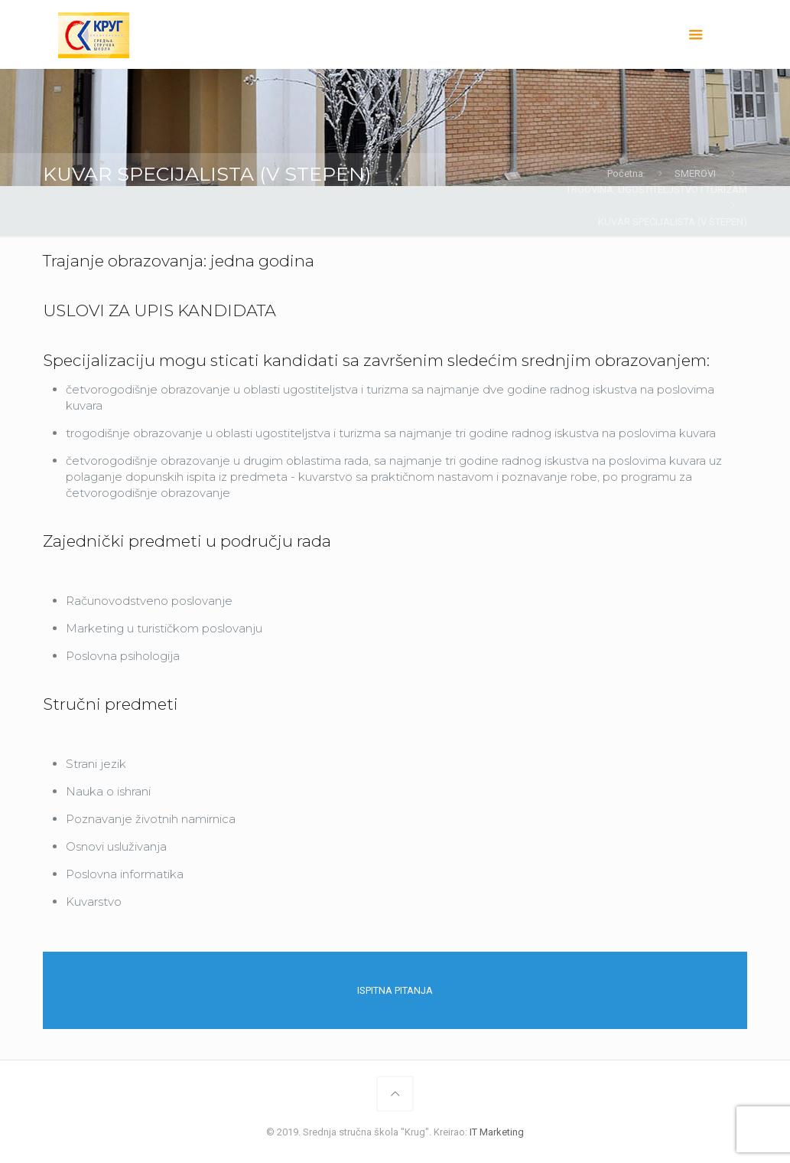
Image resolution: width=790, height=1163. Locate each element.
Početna (625, 173)
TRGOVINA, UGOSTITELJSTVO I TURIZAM (656, 189)
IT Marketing (497, 1132)
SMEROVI (695, 173)
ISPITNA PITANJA (395, 990)
